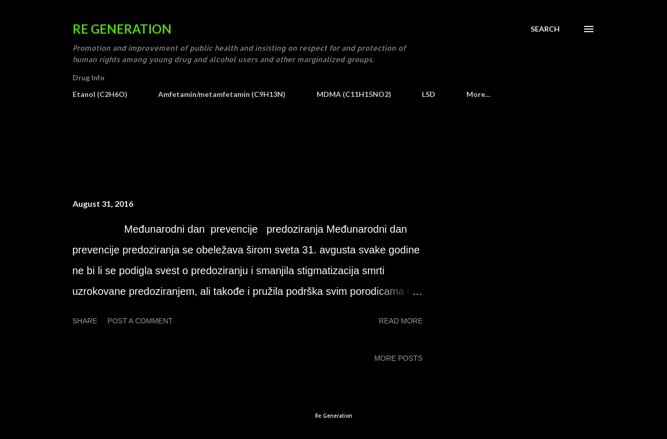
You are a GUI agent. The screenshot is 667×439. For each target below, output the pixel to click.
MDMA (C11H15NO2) (354, 94)
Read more (401, 321)
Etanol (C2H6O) (100, 94)
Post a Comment (140, 321)
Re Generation (122, 28)
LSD (428, 94)
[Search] (545, 29)
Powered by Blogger (334, 396)
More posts (398, 358)
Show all (568, 154)
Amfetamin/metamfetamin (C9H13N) (222, 94)
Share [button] (85, 321)
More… (478, 94)
